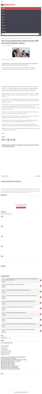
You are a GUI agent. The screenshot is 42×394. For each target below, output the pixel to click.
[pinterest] (8, 140)
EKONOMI (3, 25)
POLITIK (3, 22)
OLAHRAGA (3, 28)
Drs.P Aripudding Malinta (21, 204)
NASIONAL (3, 14)
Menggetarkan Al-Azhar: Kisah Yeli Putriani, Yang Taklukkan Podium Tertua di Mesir (21, 323)
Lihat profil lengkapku (21, 207)
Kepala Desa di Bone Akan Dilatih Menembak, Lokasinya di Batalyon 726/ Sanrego (20, 301)
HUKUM (3, 19)
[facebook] (3, 140)
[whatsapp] (11, 140)
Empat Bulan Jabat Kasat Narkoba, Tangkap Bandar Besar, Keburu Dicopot (19, 318)
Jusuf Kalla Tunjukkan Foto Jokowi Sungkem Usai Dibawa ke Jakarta (18, 290)
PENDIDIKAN (4, 31)
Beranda (3, 8)
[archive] (5, 338)
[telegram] (14, 140)
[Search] (20, 34)
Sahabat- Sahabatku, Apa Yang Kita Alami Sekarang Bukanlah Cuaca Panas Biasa (20, 329)
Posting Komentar (10, 45)
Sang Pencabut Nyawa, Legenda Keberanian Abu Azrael (16, 312)
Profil (3, 11)
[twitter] (6, 140)
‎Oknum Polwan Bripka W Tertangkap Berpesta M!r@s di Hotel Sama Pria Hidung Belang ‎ (21, 295)
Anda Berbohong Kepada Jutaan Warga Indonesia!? (15, 284)
